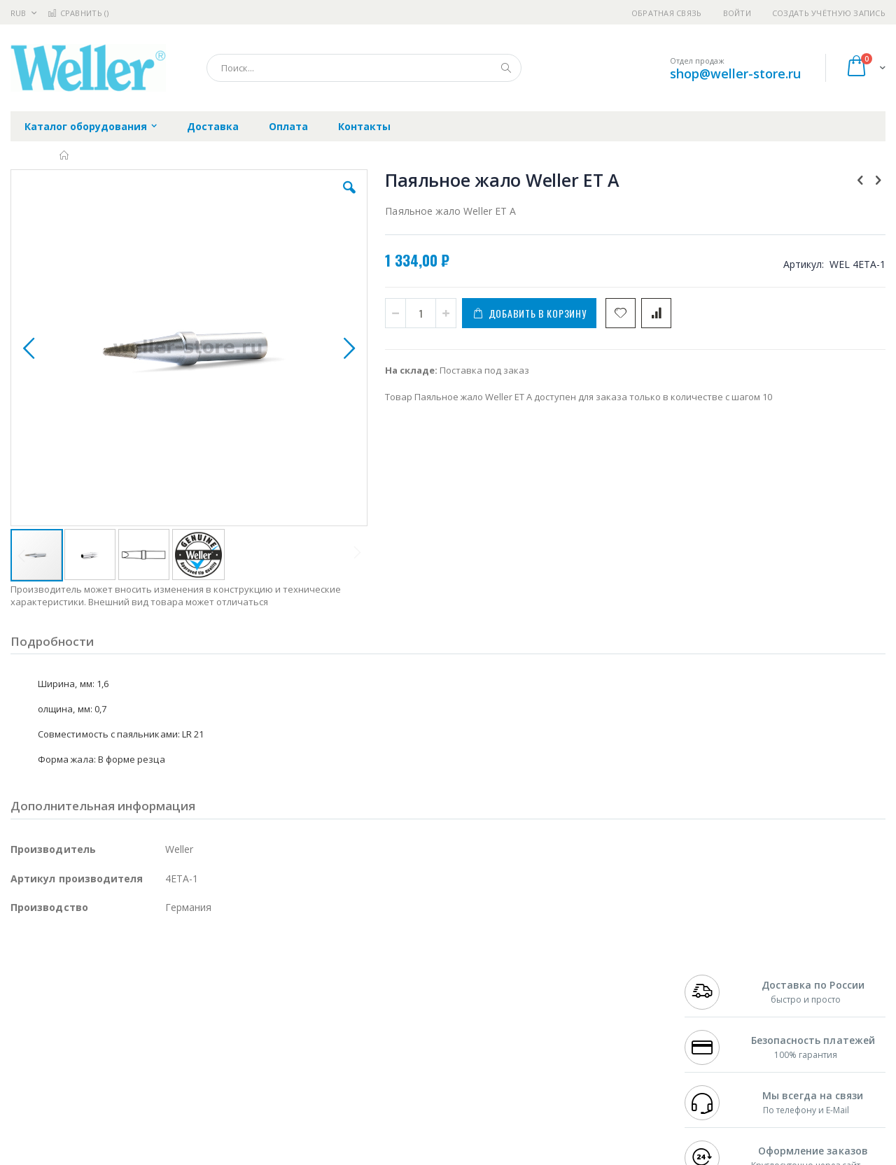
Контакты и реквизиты (585, 975)
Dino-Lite (120, 1044)
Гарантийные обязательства (374, 975)
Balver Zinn (34, 1016)
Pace (120, 975)
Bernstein (31, 1098)
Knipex (79, 1098)
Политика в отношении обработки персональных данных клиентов (387, 1037)
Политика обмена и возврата (375, 1002)
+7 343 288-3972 (715, 1002)
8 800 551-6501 (719, 1016)
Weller (158, 975)
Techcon (130, 1071)
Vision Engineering (49, 1044)
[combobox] (364, 68)
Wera (119, 1098)
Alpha (84, 1016)
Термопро (166, 989)
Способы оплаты (570, 1030)
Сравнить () (78, 13)
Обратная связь (666, 13)
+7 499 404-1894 (715, 975)
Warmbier (78, 1071)
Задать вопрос (343, 1071)
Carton (167, 1044)
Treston (26, 1071)
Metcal (117, 989)
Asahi (162, 1016)
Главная (64, 155)
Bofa (20, 989)
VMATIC (176, 1071)
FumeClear (67, 989)
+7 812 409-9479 (715, 989)
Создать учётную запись (829, 13)
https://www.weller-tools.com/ (244, 1155)
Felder (123, 1016)
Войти (737, 13)
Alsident (202, 975)
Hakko (24, 975)
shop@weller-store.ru (735, 73)
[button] (260, 198)
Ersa (60, 975)
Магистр (220, 989)
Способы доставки (575, 1002)
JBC (90, 975)
